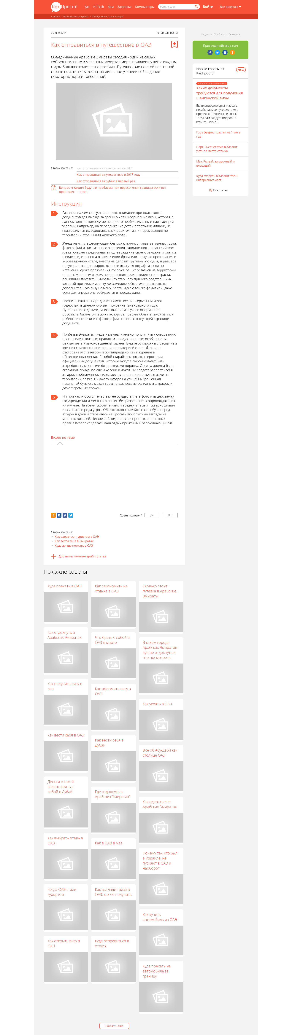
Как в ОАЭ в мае (109, 843)
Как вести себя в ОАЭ (65, 735)
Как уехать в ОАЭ (157, 703)
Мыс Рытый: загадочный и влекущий (215, 163)
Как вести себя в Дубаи (109, 743)
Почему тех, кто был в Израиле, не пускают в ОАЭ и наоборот (160, 861)
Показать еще (114, 1026)
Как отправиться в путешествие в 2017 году (108, 175)
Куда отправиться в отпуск (112, 943)
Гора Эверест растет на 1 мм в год (218, 134)
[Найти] (196, 6)
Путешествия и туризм (75, 16)
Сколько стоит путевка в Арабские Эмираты (160, 591)
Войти (208, 6)
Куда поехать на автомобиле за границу (157, 971)
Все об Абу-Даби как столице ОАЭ (160, 753)
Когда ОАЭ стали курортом (61, 892)
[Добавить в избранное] (174, 44)
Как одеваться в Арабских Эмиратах (160, 804)
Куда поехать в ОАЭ (64, 586)
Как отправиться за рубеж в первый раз (106, 181)
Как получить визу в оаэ (64, 686)
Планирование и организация (107, 16)
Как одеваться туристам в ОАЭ (77, 537)
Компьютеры (144, 7)
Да (152, 515)
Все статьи (220, 190)
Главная (55, 16)
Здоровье (124, 7)
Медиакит (206, 34)
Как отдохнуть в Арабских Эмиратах (64, 635)
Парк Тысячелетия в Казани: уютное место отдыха (217, 149)
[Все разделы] (230, 7)
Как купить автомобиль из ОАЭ (160, 917)
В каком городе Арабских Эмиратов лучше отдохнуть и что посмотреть (160, 650)
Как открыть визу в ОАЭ (63, 943)
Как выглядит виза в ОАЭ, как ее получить (113, 892)
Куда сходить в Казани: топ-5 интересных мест (217, 178)
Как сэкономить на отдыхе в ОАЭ (111, 588)
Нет (170, 515)
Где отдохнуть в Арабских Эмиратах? (113, 794)
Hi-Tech (98, 7)
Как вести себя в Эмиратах (74, 541)
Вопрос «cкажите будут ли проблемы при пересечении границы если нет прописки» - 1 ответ (112, 190)
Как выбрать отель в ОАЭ (65, 840)
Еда (87, 7)
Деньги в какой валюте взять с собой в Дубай (60, 786)
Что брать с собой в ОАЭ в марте (112, 640)
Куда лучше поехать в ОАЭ (74, 545)
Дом (111, 7)
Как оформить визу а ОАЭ (113, 691)
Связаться (234, 34)
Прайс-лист (220, 34)
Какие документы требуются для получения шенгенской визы (219, 93)
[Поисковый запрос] (179, 6)
